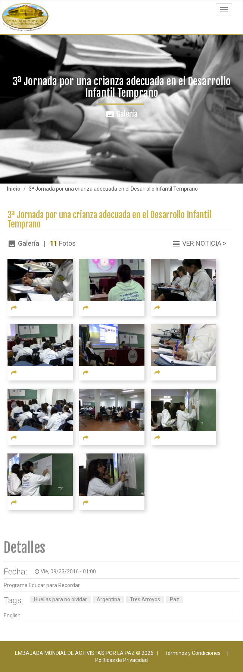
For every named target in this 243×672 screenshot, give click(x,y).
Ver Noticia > (204, 243)
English (12, 615)
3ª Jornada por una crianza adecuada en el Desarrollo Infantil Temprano (109, 220)
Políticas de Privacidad (121, 660)
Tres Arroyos (145, 599)
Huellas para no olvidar (60, 599)
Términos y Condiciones (193, 653)
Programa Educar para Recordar (42, 585)
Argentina (108, 599)
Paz (174, 599)
